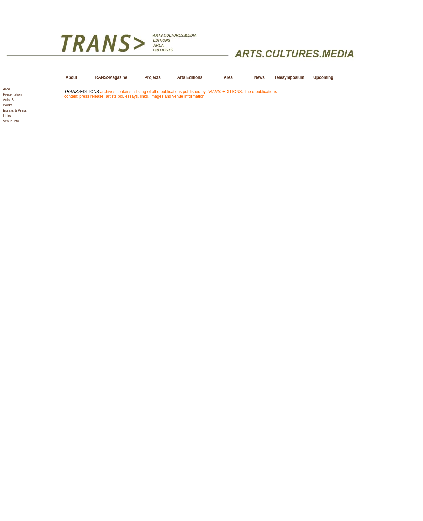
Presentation (12, 94)
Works (7, 105)
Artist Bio (9, 100)
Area (6, 89)
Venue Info (11, 121)
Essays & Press (15, 110)
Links (7, 116)
